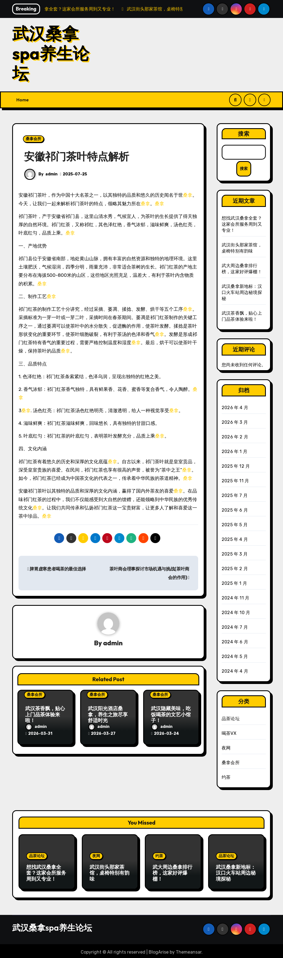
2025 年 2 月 (235, 569)
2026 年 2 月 (235, 437)
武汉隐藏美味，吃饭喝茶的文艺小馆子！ (171, 715)
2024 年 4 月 (235, 671)
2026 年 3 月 (235, 422)
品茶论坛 (231, 719)
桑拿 (187, 195)
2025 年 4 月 (235, 539)
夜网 (226, 748)
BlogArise (159, 949)
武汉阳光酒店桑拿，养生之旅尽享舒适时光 (108, 715)
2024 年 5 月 (235, 656)
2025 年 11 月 (235, 481)
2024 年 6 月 (235, 642)
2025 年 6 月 (235, 510)
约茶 (226, 777)
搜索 (244, 133)
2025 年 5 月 (235, 525)
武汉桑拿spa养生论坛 (50, 53)
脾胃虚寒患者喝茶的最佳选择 (56, 569)
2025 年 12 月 (236, 466)
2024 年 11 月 (235, 598)
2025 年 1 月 (234, 583)
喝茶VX (229, 733)
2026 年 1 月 (234, 451)
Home (22, 99)
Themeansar (188, 949)
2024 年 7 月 (235, 627)
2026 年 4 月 (235, 407)
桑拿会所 (33, 138)
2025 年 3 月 (235, 554)
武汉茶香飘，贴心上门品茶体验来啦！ (45, 715)
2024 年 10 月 (236, 612)
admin (51, 174)
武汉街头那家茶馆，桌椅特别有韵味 (109, 873)
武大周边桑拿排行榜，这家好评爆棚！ (172, 873)
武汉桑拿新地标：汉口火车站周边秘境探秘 (242, 292)
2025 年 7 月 (235, 495)
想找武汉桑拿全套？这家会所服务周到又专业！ (242, 224)
